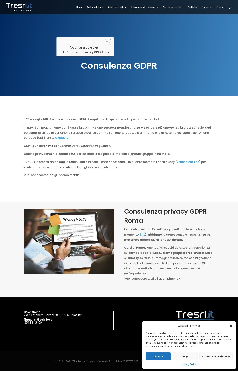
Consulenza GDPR (85, 48)
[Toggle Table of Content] (106, 42)
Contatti (221, 7)
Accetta (158, 356)
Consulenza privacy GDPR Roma (88, 52)
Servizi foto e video (173, 7)
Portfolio (192, 7)
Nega (185, 356)
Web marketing (95, 7)
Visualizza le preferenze (216, 356)
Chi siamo (207, 7)
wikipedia (61, 138)
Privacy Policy (189, 364)
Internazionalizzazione (143, 7)
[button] (231, 326)
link (142, 222)
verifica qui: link (188, 162)
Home (79, 7)
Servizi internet (115, 7)
